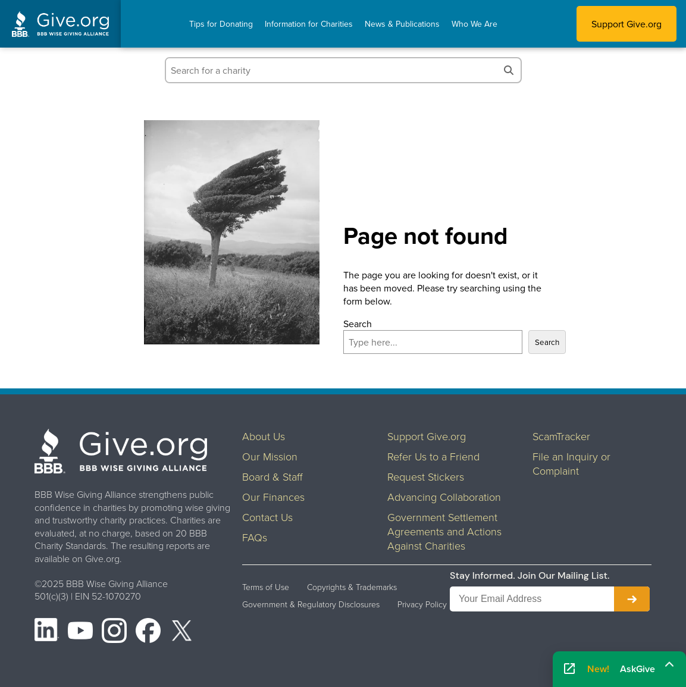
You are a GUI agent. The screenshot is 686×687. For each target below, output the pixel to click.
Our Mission (269, 456)
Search (357, 323)
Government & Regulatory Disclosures (311, 604)
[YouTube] (80, 632)
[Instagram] (114, 632)
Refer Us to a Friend (433, 456)
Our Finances (273, 497)
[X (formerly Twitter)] (182, 632)
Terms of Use (265, 587)
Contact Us (267, 517)
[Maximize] (669, 665)
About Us (263, 436)
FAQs (254, 537)
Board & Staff (272, 476)
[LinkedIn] (47, 632)
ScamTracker (561, 436)
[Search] (509, 70)
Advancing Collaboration (444, 497)
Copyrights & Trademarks (352, 587)
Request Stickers (425, 476)
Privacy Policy (422, 604)
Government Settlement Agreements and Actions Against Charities (444, 531)
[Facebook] (148, 632)
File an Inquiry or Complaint (571, 463)
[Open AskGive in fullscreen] (569, 669)
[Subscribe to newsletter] (632, 598)
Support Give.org (626, 23)
